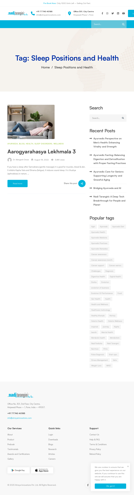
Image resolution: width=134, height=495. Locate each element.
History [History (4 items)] (112, 318)
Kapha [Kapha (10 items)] (116, 329)
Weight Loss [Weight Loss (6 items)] (96, 368)
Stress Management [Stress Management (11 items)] (99, 362)
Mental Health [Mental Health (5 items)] (107, 335)
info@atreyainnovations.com (19, 418)
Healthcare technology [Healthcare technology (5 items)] (100, 312)
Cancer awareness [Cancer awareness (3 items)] (99, 257)
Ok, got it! (110, 486)
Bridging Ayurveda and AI (107, 190)
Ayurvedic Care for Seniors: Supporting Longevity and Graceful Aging (108, 178)
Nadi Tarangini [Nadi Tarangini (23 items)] (113, 346)
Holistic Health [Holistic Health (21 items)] (97, 324)
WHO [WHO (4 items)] (108, 368)
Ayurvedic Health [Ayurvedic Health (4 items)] (98, 234)
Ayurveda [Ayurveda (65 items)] (103, 229)
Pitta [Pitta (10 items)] (105, 351)
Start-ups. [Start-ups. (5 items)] (113, 357)
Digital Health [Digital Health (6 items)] (115, 279)
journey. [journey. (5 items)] (106, 329)
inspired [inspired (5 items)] (94, 329)
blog (22, 155)
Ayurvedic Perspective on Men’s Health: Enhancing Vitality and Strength (107, 144)
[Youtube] (123, 13)
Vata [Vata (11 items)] (115, 362)
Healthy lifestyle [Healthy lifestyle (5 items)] (98, 318)
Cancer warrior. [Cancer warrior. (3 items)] (115, 268)
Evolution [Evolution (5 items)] (105, 285)
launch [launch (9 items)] (94, 335)
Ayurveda (12, 155)
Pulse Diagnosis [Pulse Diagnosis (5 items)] (97, 357)
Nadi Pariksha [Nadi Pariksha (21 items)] (96, 346)
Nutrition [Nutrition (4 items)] (95, 351)
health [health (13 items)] (107, 301)
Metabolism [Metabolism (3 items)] (114, 340)
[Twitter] (112, 13)
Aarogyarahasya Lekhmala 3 (41, 162)
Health (29, 155)
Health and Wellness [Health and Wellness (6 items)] (99, 307)
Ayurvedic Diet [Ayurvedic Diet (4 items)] (118, 229)
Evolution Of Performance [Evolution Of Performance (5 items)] (102, 296)
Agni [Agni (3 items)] (93, 229)
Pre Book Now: (49, 3)
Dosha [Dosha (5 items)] (93, 285)
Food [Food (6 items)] (120, 296)
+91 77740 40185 (16, 413)
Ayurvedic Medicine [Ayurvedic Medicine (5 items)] (99, 240)
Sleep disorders (43, 155)
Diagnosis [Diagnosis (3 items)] (109, 273)
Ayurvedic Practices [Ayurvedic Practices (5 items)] (99, 246)
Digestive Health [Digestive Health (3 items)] (98, 279)
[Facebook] (102, 13)
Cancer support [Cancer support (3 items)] (97, 268)
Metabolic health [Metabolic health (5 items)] (98, 340)
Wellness (59, 155)
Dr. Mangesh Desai (18, 171)
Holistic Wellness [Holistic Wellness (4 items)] (115, 324)
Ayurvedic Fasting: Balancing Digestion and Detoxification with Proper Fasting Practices (109, 161)
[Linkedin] (118, 13)
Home (45, 67)
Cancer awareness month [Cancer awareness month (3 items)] (101, 262)
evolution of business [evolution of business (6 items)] (100, 290)
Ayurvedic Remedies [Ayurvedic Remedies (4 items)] (99, 251)
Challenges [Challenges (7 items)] (95, 273)
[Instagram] (107, 13)
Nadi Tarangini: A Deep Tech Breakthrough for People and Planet (109, 203)
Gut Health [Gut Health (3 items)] (95, 301)
